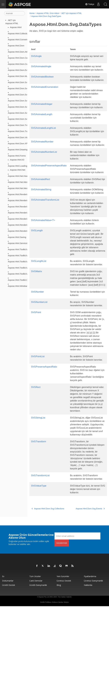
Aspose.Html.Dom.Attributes (20, 52)
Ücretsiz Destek (64, 658)
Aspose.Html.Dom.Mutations (21, 76)
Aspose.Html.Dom (16, 46)
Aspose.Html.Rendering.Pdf (20, 219)
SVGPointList (37, 410)
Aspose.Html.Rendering (18, 194)
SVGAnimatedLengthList (43, 141)
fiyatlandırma (90, 654)
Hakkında (88, 662)
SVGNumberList (39, 346)
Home (32, 13)
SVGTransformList (40, 550)
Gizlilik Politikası (45, 680)
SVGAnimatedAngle (41, 66)
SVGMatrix (36, 308)
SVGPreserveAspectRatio (44, 424)
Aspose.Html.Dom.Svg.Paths (21, 113)
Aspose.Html (16, 27)
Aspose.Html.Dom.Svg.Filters (21, 107)
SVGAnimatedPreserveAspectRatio (49, 182)
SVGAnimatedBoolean (42, 80)
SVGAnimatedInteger (41, 114)
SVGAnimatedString (41, 213)
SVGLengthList (38, 295)
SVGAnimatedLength (41, 128)
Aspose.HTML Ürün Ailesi (48, 13)
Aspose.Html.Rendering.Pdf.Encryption (25, 225)
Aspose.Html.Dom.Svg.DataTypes (23, 94)
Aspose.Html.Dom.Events (19, 70)
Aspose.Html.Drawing (17, 149)
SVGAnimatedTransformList (45, 227)
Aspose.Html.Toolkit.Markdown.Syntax (25, 249)
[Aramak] (14, 13)
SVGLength (37, 261)
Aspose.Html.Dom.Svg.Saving (21, 119)
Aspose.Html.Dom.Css (18, 64)
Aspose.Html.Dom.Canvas (20, 58)
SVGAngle (36, 56)
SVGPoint (36, 359)
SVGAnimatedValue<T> (43, 250)
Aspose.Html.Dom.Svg (18, 82)
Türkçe (89, 4)
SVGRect (36, 444)
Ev (3, 654)
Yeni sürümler (63, 654)
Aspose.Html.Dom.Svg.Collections (23, 88)
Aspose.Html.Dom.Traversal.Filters (23, 131)
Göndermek (61, 620)
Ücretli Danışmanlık (38, 662)
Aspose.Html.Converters (19, 39)
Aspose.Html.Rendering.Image (22, 213)
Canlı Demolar (35, 658)
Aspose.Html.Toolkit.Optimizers (22, 280)
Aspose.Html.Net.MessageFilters (23, 182)
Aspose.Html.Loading (17, 166)
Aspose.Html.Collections (19, 33)
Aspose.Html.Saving (17, 237)
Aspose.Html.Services (18, 243)
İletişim (66, 680)
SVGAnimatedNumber (42, 155)
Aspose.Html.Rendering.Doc (21, 200)
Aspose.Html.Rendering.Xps (20, 231)
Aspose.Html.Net (17, 170)
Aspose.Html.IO (17, 160)
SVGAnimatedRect (40, 199)
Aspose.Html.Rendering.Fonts (21, 207)
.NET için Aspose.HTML (71, 13)
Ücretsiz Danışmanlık (93, 658)
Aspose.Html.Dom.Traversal (20, 125)
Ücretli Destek (8, 662)
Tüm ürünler (35, 654)
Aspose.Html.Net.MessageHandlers (24, 188)
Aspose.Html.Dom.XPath (19, 143)
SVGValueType (38, 563)
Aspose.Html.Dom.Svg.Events (21, 101)
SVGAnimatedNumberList (44, 169)
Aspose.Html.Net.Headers (19, 176)
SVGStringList (38, 482)
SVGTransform (38, 512)
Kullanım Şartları (57, 680)
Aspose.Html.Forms (17, 156)
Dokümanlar (7, 658)
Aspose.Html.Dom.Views (19, 137)
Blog (59, 662)
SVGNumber (37, 336)
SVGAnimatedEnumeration (44, 94)
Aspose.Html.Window (17, 286)
